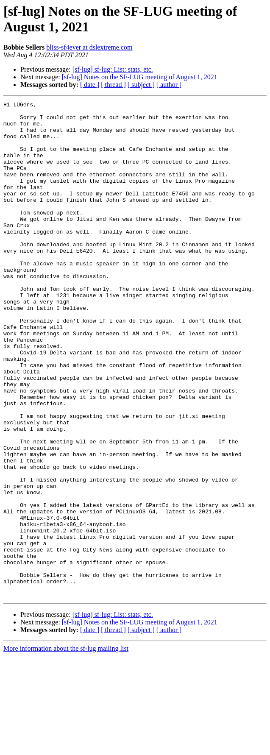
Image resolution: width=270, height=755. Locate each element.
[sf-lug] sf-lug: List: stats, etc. (112, 69)
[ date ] (89, 84)
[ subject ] (141, 84)
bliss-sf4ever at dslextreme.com (89, 47)
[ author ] (169, 84)
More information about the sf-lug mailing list (65, 747)
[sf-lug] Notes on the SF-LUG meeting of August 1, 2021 (139, 77)
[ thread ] (113, 84)
